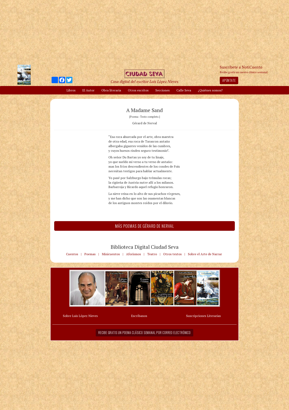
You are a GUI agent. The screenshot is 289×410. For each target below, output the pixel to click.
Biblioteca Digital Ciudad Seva (145, 246)
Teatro (152, 254)
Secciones (162, 90)
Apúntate (229, 80)
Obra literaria (111, 90)
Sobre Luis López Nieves (80, 316)
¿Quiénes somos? (210, 90)
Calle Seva (183, 90)
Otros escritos (138, 90)
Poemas (90, 254)
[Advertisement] (144, 32)
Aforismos (133, 254)
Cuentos (72, 254)
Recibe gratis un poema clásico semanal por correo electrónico (144, 332)
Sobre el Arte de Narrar (205, 254)
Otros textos (172, 254)
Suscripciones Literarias (203, 316)
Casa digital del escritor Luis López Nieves (144, 81)
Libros (70, 90)
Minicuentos (111, 254)
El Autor (88, 90)
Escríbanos (139, 316)
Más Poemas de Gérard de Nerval (144, 226)
